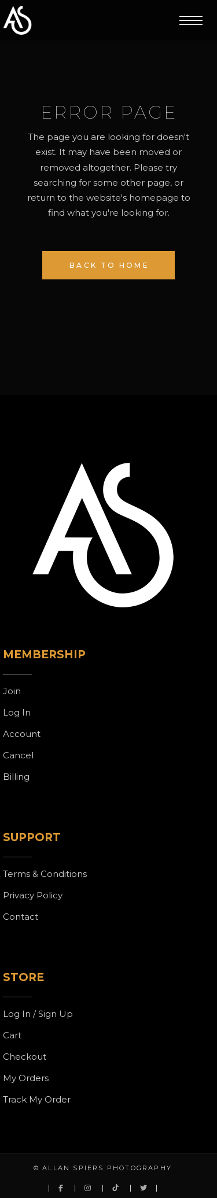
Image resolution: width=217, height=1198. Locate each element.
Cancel (18, 755)
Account (22, 733)
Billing (16, 776)
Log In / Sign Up (38, 1013)
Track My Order (37, 1099)
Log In (17, 712)
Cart (12, 1035)
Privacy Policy (32, 895)
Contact (20, 916)
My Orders (26, 1077)
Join (12, 690)
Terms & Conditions (45, 873)
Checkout (24, 1056)
